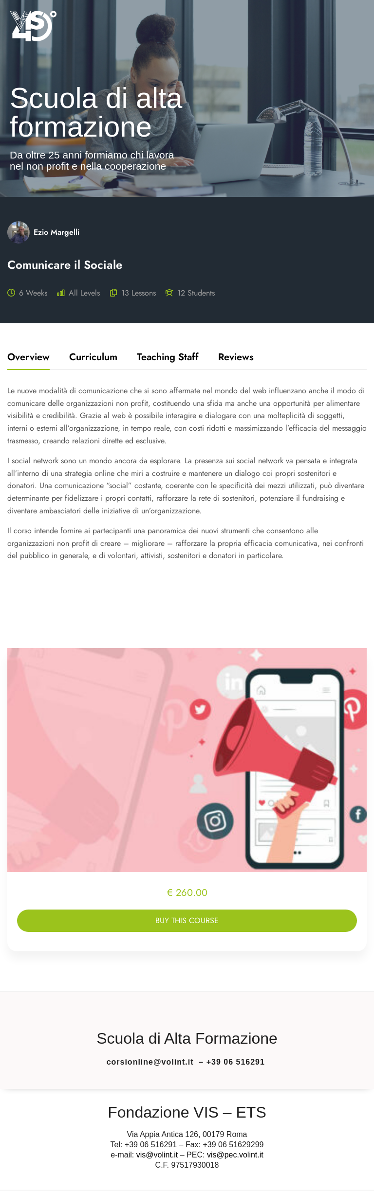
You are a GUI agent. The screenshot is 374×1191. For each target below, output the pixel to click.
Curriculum (93, 358)
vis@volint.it (157, 1155)
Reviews (236, 358)
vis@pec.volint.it (235, 1155)
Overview (28, 358)
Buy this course (187, 920)
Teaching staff (168, 358)
